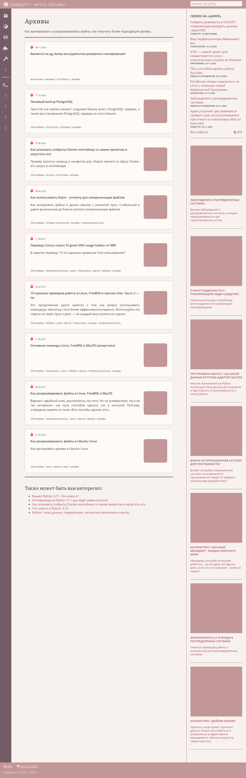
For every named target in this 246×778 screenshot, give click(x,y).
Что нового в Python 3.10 (50, 508)
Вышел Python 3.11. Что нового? (55, 496)
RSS (238, 132)
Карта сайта (27, 766)
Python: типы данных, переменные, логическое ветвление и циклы (80, 512)
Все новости (199, 132)
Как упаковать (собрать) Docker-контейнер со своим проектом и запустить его (88, 504)
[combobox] (216, 3)
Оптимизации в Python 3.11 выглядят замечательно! (70, 500)
